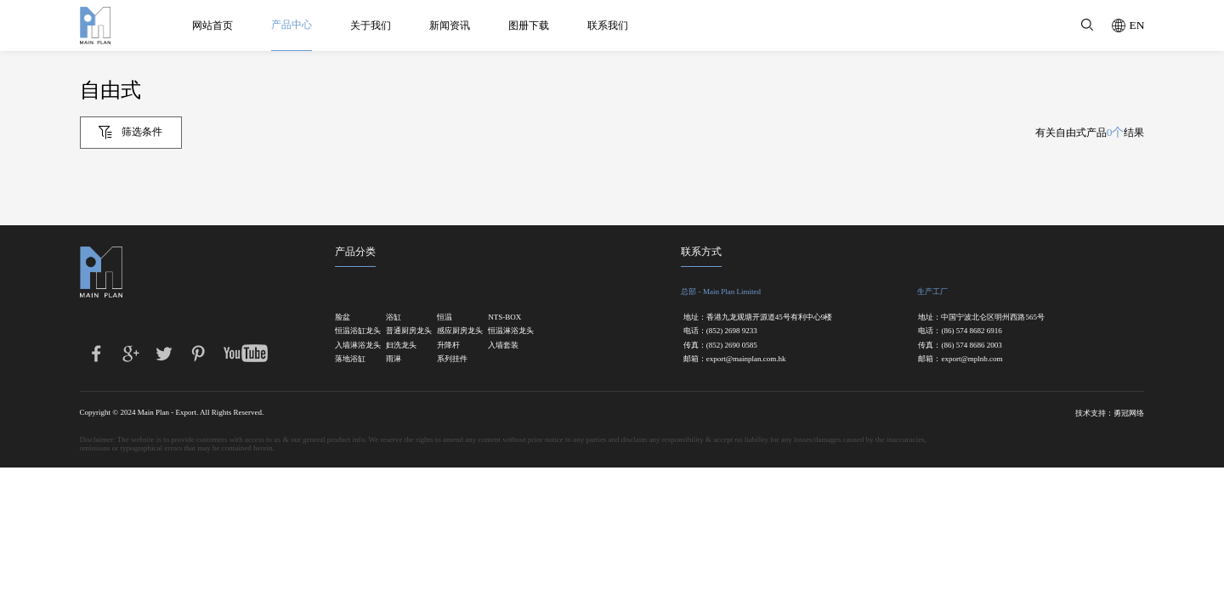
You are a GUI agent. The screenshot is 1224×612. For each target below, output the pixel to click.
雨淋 (393, 359)
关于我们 (374, 25)
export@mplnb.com (971, 359)
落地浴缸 (350, 359)
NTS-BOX (504, 317)
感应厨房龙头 (453, 331)
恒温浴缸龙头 (351, 331)
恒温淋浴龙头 (504, 331)
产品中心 (295, 25)
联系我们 (611, 25)
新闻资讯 (453, 25)
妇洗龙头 (401, 345)
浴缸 (393, 317)
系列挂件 (452, 359)
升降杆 (448, 345)
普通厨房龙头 (402, 331)
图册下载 (532, 25)
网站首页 (216, 25)
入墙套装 (503, 345)
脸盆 (342, 317)
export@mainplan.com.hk (746, 359)
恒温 (444, 317)
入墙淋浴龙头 (351, 345)
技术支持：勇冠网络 (1109, 413)
